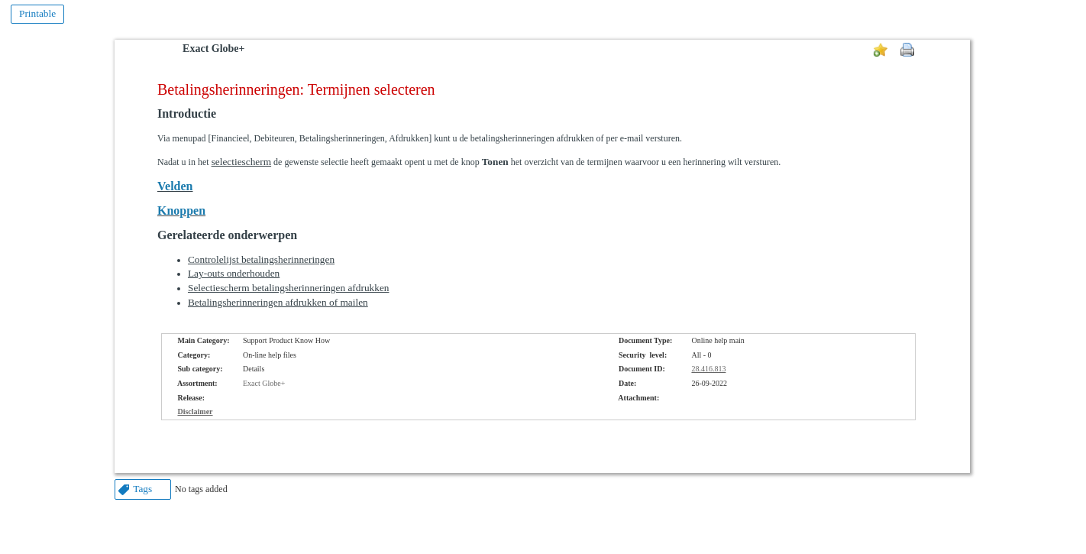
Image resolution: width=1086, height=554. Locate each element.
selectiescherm (241, 161)
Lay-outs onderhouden (234, 273)
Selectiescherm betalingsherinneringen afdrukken (288, 287)
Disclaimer (194, 411)
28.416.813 (708, 368)
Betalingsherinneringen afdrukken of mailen (278, 302)
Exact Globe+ (213, 48)
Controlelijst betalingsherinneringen (261, 259)
